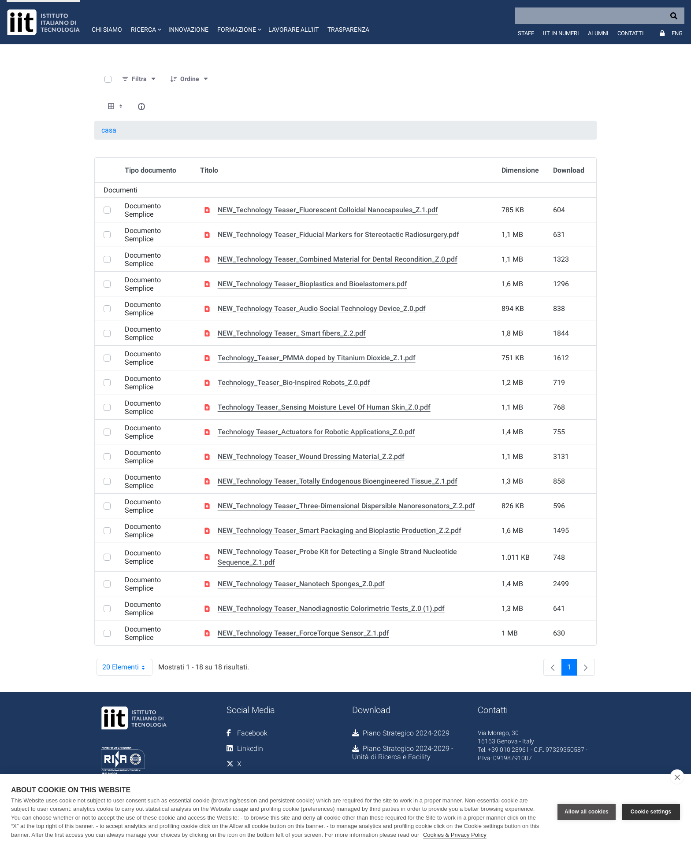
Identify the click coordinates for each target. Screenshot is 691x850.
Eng (677, 33)
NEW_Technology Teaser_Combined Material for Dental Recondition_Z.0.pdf (337, 259)
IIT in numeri (561, 33)
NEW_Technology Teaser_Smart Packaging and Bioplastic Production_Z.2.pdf (339, 530)
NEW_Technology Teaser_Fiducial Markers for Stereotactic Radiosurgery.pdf (338, 234)
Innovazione (188, 29)
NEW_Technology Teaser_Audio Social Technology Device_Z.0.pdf (322, 308)
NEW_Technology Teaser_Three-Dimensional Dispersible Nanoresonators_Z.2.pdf (346, 506)
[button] (145, 22)
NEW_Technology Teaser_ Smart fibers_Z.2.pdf (292, 333)
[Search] (599, 15)
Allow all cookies (587, 812)
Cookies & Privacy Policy (455, 835)
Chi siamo (107, 29)
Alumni (598, 33)
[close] (677, 776)
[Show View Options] (115, 106)
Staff (526, 33)
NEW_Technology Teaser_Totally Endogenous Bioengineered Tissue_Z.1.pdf (337, 481)
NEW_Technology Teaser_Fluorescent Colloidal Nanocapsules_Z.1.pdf (328, 210)
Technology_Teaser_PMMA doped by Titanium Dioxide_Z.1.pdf (317, 358)
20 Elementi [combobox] (127, 667)
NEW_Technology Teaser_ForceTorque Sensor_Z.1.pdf (303, 633)
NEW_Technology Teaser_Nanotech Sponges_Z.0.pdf (301, 584)
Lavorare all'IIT (293, 29)
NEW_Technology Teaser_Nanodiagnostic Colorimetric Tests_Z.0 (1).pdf (331, 608)
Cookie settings (651, 812)
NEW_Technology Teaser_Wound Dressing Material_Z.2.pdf (311, 456)
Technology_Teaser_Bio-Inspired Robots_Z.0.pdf (294, 382)
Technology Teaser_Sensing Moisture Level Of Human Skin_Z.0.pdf (324, 407)
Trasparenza (348, 29)
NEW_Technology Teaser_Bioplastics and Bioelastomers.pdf (312, 284)
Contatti (630, 33)
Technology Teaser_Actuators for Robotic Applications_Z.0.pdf (316, 432)
